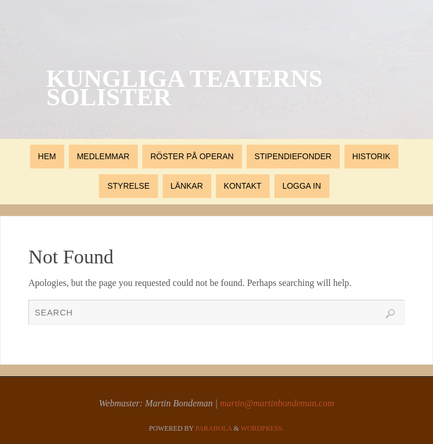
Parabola (214, 428)
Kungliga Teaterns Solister (184, 88)
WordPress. (262, 428)
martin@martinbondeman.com (277, 403)
